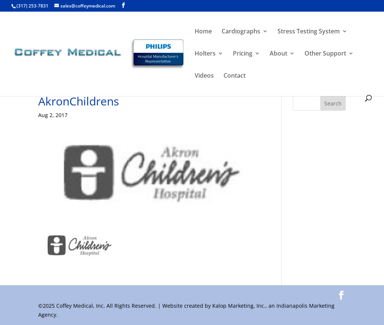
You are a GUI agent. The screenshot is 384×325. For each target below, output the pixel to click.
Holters (205, 54)
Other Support (325, 54)
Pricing (242, 54)
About (278, 54)
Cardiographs (241, 32)
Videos (204, 76)
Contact (235, 76)
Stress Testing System (309, 32)
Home (203, 32)
